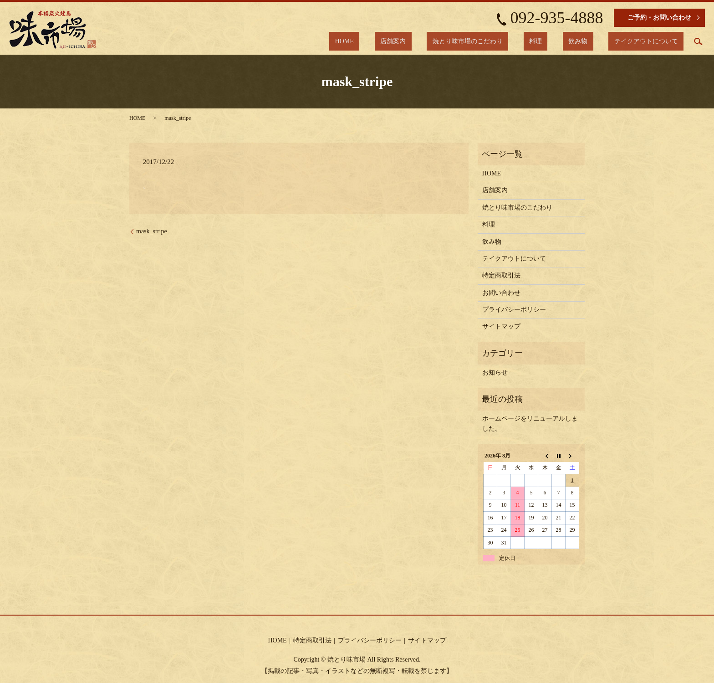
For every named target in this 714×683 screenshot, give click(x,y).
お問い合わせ (501, 292)
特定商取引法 (501, 275)
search (698, 41)
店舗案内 (444, 41)
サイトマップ (501, 326)
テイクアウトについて (651, 41)
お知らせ (495, 372)
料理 (563, 41)
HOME (406, 41)
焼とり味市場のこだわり (507, 41)
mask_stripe (151, 231)
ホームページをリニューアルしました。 (530, 423)
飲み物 (595, 41)
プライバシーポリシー (514, 309)
